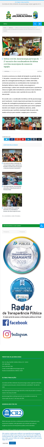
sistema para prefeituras (23, 422)
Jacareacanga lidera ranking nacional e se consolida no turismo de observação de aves (11, 211)
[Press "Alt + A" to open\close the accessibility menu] (42, 226)
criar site (12, 422)
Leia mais (27, 438)
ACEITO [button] (12, 443)
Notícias (40, 73)
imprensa (6, 73)
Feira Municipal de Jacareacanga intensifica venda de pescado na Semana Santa (12, 189)
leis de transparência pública (18, 427)
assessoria (5, 425)
